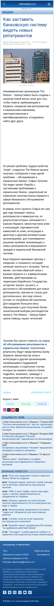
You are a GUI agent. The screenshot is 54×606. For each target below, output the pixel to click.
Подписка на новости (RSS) (16, 554)
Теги (5, 551)
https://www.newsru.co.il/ (15, 422)
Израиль (34, 454)
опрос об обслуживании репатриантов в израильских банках (26, 344)
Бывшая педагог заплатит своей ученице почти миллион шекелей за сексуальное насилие (27, 485)
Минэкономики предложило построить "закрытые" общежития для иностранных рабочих (26, 512)
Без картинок (43, 554)
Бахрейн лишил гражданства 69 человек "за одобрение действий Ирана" (27, 526)
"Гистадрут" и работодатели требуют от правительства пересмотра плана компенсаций (27, 533)
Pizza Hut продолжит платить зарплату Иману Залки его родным (26, 476)
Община (7, 12)
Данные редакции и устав (15, 558)
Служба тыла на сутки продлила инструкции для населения (22, 520)
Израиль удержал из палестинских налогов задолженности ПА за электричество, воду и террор (26, 503)
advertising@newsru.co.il (23, 562)
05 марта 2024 (46, 434)
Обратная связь (42, 551)
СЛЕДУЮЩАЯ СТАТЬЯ (40, 392)
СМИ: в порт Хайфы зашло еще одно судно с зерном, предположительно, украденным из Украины (25, 494)
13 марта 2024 (46, 422)
